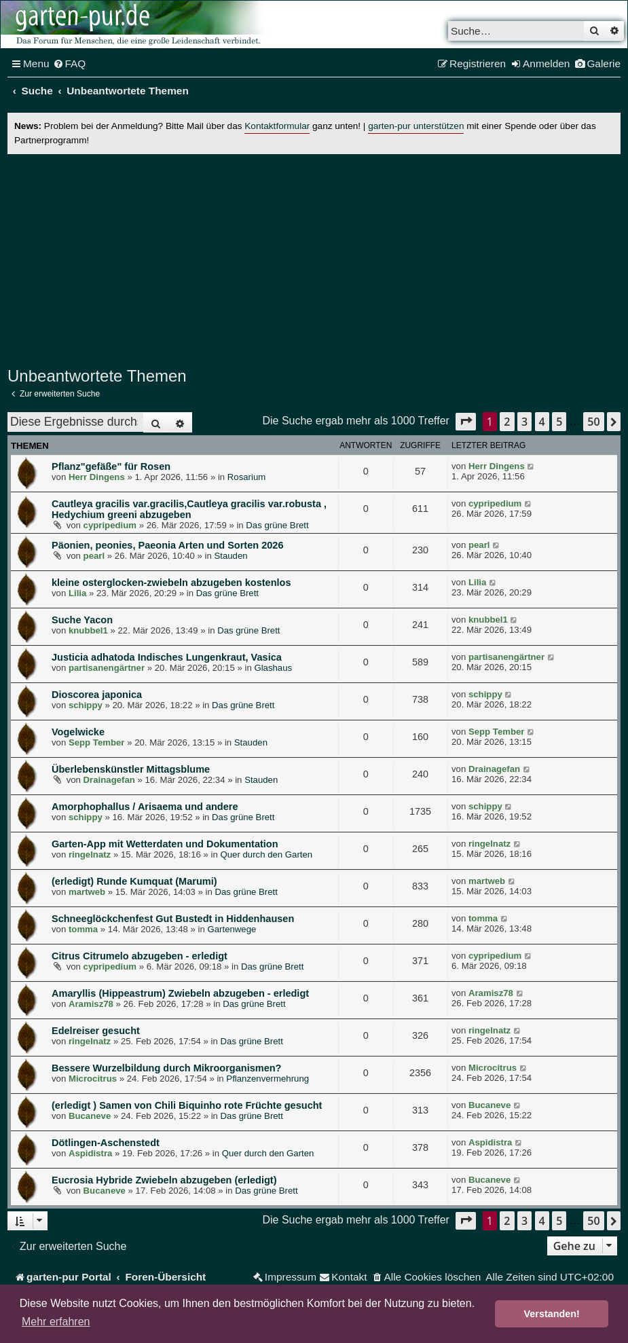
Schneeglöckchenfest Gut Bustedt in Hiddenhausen (173, 918)
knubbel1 (88, 630)
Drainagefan (109, 780)
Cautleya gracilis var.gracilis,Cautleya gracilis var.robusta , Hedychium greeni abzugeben (189, 509)
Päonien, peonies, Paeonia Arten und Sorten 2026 (167, 545)
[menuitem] (69, 63)
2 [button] (507, 421)
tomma (83, 929)
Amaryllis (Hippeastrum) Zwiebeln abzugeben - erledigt (180, 993)
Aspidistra (91, 1153)
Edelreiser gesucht (96, 1030)
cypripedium (110, 525)
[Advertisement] (314, 259)
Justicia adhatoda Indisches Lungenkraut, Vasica (167, 657)
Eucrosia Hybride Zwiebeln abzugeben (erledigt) (164, 1180)
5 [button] (559, 421)
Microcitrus (93, 1078)
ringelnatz (90, 854)
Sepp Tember (97, 742)
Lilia (77, 593)
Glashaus (273, 668)
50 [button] (593, 421)
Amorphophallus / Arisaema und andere (145, 806)
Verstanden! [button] (552, 1313)
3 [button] (524, 421)
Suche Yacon (82, 619)
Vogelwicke (78, 731)
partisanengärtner (107, 668)
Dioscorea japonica (97, 694)
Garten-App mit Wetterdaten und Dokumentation (165, 844)
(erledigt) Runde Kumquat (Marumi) (134, 881)
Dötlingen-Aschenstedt (106, 1142)
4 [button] (542, 421)
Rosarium (246, 477)
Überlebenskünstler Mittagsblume (131, 769)
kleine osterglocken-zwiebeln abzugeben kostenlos (171, 582)
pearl (94, 556)
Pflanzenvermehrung (267, 1078)
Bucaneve (90, 1116)
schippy (86, 705)
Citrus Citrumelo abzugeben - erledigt (139, 956)
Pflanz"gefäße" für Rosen (111, 466)
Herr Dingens (97, 477)
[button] (466, 421)
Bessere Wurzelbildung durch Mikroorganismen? (167, 1068)
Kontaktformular (277, 126)
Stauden (230, 556)
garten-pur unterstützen (416, 126)
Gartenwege (231, 929)
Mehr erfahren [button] (56, 1321)
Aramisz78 (91, 1004)
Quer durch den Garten (267, 854)
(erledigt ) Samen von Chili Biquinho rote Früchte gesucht (187, 1105)
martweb (87, 892)
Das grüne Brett (277, 525)
